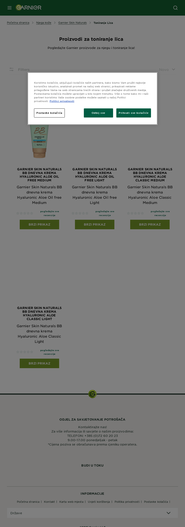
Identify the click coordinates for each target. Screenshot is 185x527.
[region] (92, 98)
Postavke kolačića (49, 112)
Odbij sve (98, 112)
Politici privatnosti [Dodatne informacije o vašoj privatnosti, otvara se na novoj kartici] (62, 100)
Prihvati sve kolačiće (134, 112)
